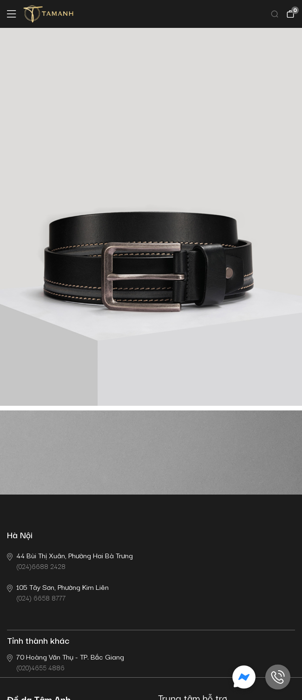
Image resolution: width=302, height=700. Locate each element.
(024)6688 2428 (70, 560)
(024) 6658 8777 (58, 592)
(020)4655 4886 (65, 662)
